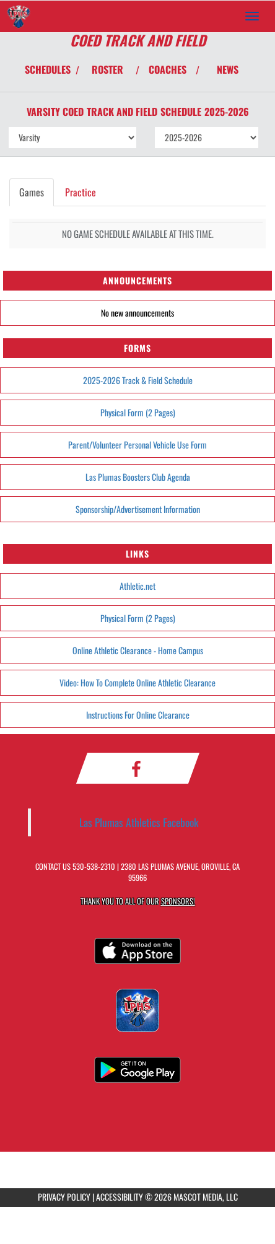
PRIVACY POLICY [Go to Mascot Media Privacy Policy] (64, 1196)
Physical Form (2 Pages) (137, 412)
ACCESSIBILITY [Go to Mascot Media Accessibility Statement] (119, 1196)
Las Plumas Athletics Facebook (139, 822)
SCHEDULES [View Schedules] (48, 69)
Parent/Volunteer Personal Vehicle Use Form (137, 444)
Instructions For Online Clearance (138, 714)
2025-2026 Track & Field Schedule (138, 380)
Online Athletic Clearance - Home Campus (137, 650)
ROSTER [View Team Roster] (107, 69)
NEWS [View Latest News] (227, 69)
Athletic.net (137, 585)
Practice (80, 192)
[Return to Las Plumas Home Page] (18, 16)
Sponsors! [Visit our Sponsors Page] (178, 901)
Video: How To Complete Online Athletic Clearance (137, 682)
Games (31, 192)
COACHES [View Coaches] (167, 69)
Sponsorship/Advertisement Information (138, 508)
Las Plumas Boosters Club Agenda (137, 476)
